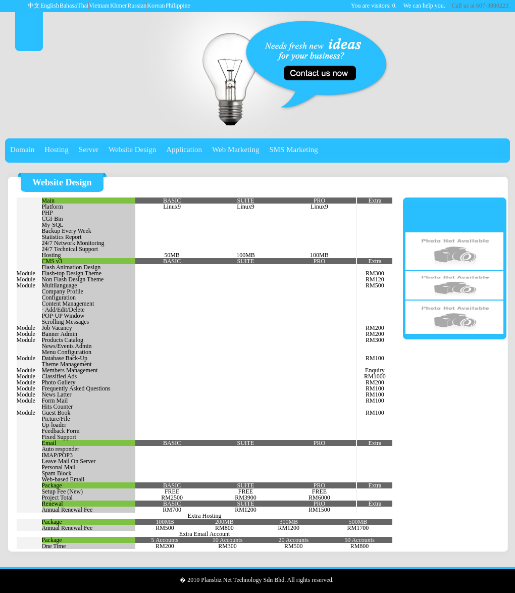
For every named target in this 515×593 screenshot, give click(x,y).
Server (88, 149)
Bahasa (68, 5)
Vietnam (99, 5)
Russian (136, 5)
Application (184, 149)
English (49, 5)
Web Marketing (235, 149)
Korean (156, 5)
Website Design (132, 149)
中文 (34, 5)
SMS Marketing (293, 149)
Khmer (118, 5)
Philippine (178, 5)
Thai (82, 5)
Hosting (56, 149)
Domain (22, 149)
